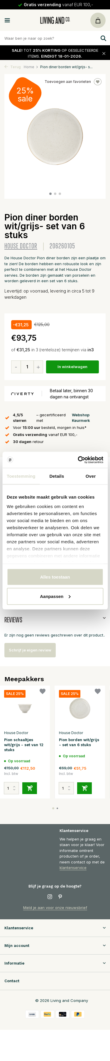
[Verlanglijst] (42, 692)
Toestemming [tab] (21, 476)
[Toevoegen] (29, 788)
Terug (12, 67)
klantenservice (73, 867)
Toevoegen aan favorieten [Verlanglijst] (73, 81)
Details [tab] (56, 476)
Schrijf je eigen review (30, 650)
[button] (50, 194)
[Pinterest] (60, 896)
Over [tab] (91, 476)
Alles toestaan (55, 576)
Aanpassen (55, 596)
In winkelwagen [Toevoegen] (72, 366)
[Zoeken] (55, 38)
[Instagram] (50, 896)
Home (31, 67)
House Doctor (20, 246)
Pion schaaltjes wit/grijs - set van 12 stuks (23, 745)
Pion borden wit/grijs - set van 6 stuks (79, 742)
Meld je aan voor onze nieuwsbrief (55, 907)
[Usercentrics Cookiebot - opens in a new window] (78, 460)
